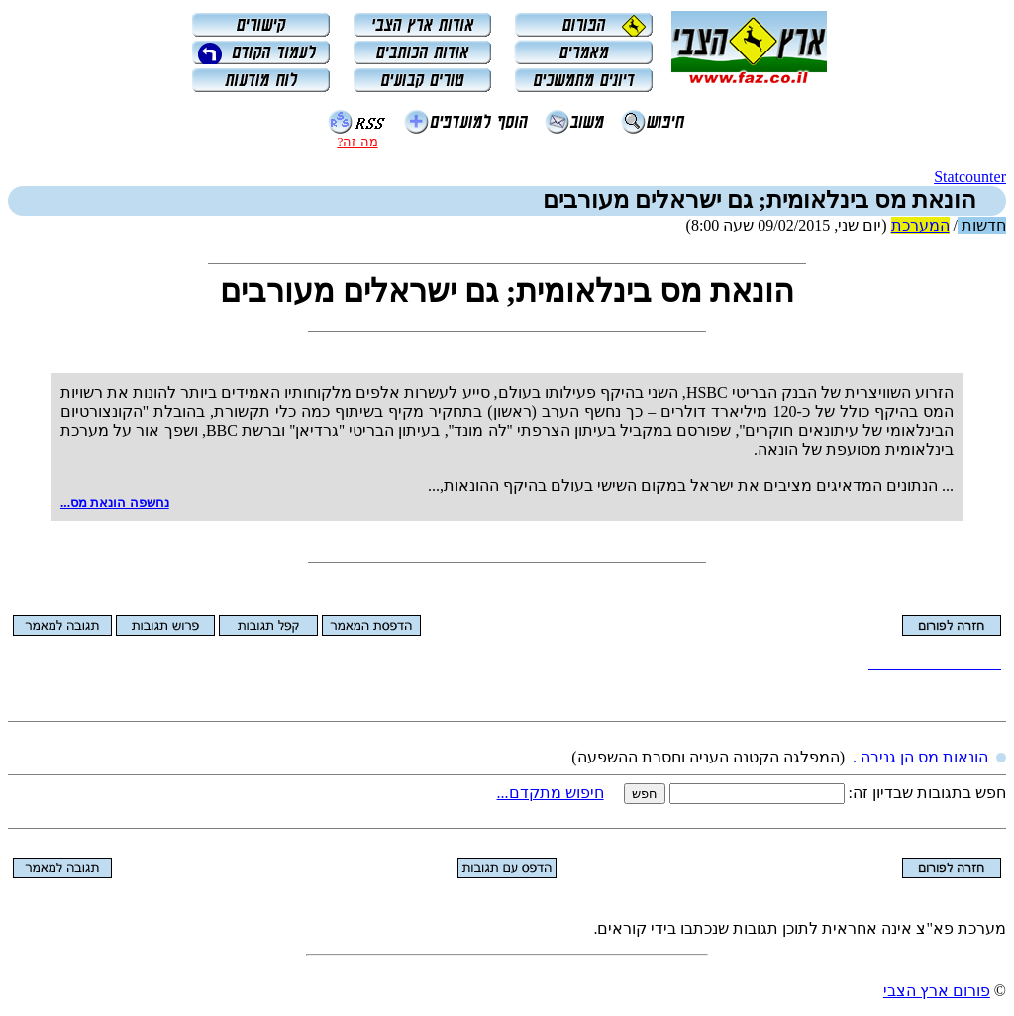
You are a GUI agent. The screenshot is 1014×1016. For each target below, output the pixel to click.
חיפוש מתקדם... (550, 792)
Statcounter (970, 176)
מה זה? (357, 141)
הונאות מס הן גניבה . (920, 757)
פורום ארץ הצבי (936, 990)
